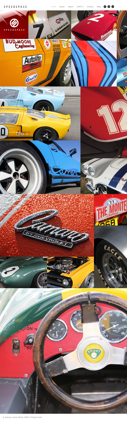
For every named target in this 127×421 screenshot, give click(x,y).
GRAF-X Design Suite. (33, 417)
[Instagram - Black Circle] (109, 6)
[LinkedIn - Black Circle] (112, 6)
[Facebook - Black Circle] (105, 6)
